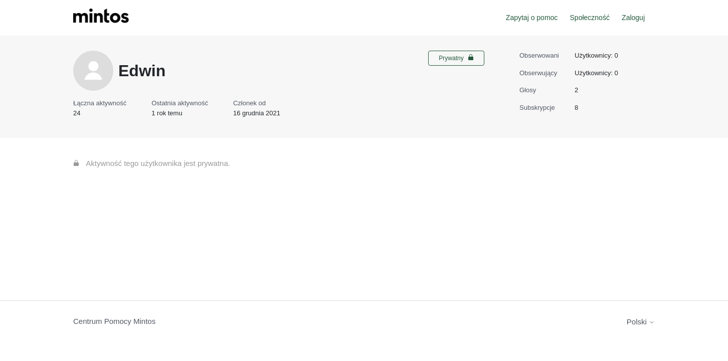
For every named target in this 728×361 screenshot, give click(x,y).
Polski (641, 321)
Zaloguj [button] (633, 18)
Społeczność (590, 18)
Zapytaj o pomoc (532, 18)
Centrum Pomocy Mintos (114, 321)
